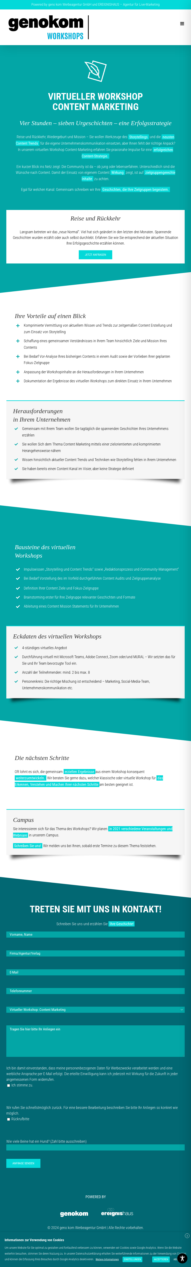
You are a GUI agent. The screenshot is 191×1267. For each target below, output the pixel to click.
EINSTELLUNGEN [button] (132, 1259)
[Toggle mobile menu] (182, 23)
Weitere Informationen (107, 1259)
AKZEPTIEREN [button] (161, 1259)
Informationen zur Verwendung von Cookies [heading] (34, 1240)
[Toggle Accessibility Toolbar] (182, 1258)
